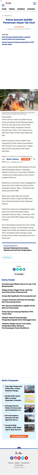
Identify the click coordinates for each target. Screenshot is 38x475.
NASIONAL (31, 9)
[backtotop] (19, 449)
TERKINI (12, 9)
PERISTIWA (7, 257)
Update (25, 159)
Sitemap (10, 463)
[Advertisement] (19, 66)
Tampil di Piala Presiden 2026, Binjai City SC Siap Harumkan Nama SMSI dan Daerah (14, 427)
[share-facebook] (14, 269)
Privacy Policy (19, 465)
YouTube (28, 459)
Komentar (19, 274)
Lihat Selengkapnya (19, 436)
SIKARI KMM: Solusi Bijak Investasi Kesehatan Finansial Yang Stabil (13, 398)
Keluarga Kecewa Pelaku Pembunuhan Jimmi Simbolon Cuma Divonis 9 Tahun (14, 408)
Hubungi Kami (25, 463)
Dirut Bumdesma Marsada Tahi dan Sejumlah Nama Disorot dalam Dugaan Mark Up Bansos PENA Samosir (14, 418)
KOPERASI (21, 9)
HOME (4, 9)
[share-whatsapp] (20, 269)
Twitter (23, 459)
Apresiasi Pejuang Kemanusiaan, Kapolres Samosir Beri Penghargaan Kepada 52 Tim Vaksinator (17, 249)
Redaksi (17, 463)
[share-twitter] (17, 269)
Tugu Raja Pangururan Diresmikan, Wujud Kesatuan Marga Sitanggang (13, 388)
